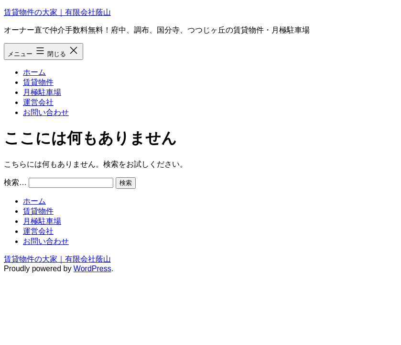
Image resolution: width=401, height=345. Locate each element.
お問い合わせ (46, 112)
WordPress (92, 268)
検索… (15, 182)
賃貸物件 (38, 82)
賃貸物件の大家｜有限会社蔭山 (57, 12)
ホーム (34, 72)
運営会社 (38, 102)
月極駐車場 (42, 92)
